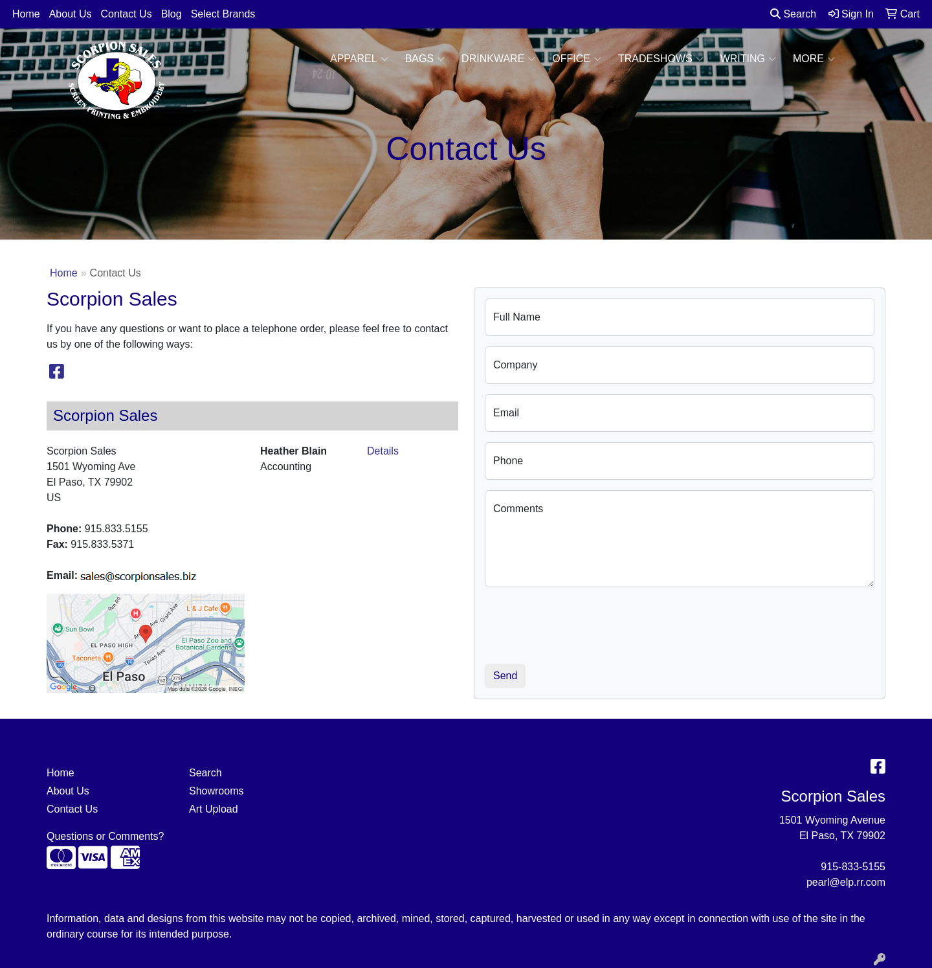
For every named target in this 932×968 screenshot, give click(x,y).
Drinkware (498, 59)
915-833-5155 (853, 866)
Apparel (359, 59)
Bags (425, 59)
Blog (171, 13)
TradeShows (661, 59)
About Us (70, 13)
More (814, 59)
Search (793, 13)
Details (383, 450)
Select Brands (223, 13)
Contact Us (126, 13)
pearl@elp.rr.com (845, 882)
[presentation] (583, 623)
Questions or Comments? (105, 836)
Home (26, 13)
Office (576, 59)
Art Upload (213, 809)
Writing (748, 59)
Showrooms (216, 790)
